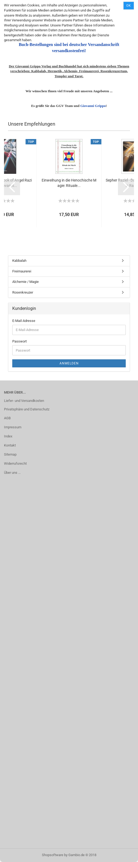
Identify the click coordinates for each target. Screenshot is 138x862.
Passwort (19, 341)
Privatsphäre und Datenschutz (26, 409)
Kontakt (10, 445)
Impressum (12, 427)
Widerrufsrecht (15, 463)
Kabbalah (19, 261)
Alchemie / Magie (25, 282)
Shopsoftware (52, 855)
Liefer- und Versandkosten (24, 401)
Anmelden (69, 363)
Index (8, 436)
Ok (128, 5)
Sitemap (10, 454)
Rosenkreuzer (22, 292)
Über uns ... (12, 473)
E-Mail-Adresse (23, 321)
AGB (7, 418)
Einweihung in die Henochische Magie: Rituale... (69, 183)
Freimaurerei (21, 271)
